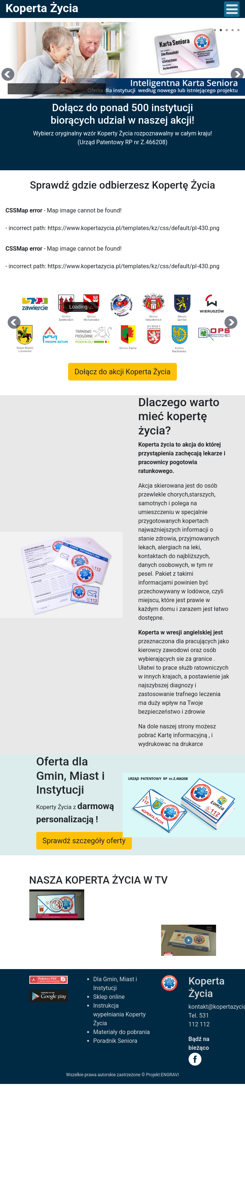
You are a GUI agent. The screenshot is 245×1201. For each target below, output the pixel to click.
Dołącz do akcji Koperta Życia (122, 371)
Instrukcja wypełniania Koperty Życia (119, 1014)
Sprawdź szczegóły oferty (84, 840)
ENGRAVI (170, 1074)
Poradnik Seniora (115, 1040)
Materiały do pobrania (121, 1032)
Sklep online (109, 996)
